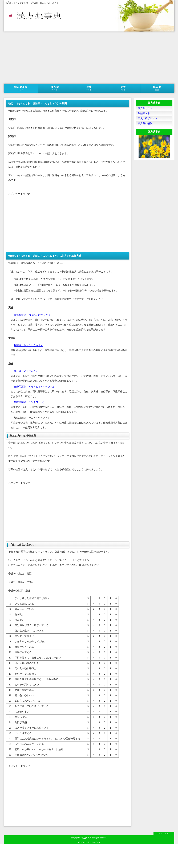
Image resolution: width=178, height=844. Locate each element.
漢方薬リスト (145, 108)
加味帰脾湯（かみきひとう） (30, 402)
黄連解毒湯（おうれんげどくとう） (33, 315)
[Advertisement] (89, 57)
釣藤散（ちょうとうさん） (28, 345)
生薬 (89, 88)
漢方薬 (55, 88)
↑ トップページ (164, 833)
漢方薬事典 (21, 88)
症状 (123, 88)
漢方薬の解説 (145, 123)
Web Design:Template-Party (89, 842)
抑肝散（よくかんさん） (27, 371)
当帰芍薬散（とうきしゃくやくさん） (34, 386)
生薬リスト (144, 113)
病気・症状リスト (147, 118)
